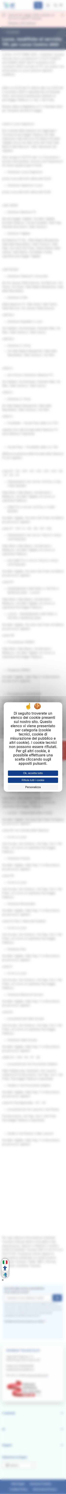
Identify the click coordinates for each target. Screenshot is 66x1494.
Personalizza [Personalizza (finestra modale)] (33, 787)
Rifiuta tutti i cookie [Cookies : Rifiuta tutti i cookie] (33, 780)
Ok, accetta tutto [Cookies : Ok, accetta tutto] (33, 773)
